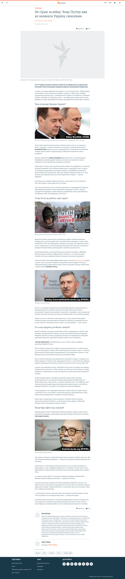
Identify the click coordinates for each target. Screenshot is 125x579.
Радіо (13, 566)
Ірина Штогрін (39, 20)
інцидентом (80, 260)
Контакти (40, 569)
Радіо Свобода (48, 20)
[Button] (80, 29)
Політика (38, 8)
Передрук (40, 566)
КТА (110, 2)
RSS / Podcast (15, 572)
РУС (105, 2)
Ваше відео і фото (17, 563)
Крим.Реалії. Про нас (43, 563)
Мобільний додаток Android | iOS (21, 569)
